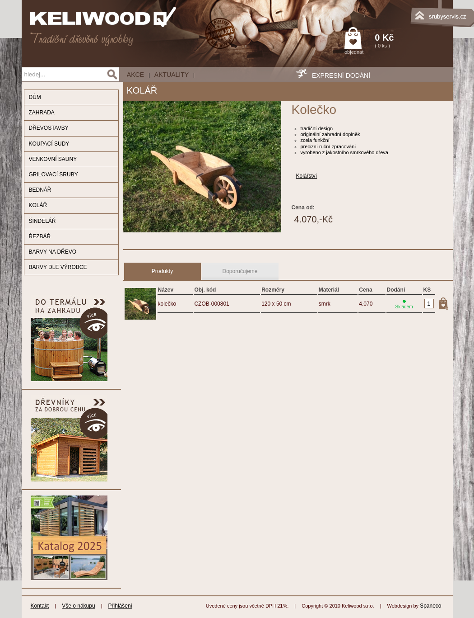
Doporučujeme (239, 271)
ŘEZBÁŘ (40, 236)
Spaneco (430, 606)
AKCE (135, 74)
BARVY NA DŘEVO (53, 252)
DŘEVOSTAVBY (49, 128)
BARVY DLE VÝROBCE (58, 267)
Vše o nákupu (78, 606)
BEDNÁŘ (40, 190)
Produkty (162, 271)
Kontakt (40, 606)
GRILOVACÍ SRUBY (53, 174)
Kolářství (306, 176)
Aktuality (171, 74)
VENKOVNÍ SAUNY (53, 159)
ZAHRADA (42, 112)
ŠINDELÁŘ (42, 221)
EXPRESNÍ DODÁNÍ (341, 75)
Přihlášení (120, 606)
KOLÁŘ (38, 205)
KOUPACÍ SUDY (49, 144)
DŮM (35, 97)
